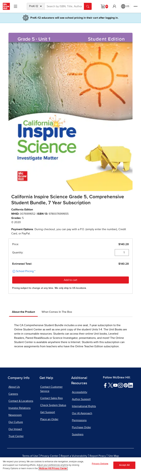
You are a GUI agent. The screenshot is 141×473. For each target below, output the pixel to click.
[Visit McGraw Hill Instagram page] (120, 385)
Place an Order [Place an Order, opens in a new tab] (49, 419)
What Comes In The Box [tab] (57, 311)
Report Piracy (98, 456)
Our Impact (15, 429)
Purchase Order (81, 427)
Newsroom (15, 415)
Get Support (47, 412)
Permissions (79, 420)
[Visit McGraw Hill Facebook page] (105, 385)
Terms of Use (30, 456)
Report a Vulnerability (74, 456)
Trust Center (16, 436)
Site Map (113, 456)
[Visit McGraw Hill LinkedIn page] (130, 385)
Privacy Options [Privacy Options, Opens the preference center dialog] (100, 464)
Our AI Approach (82, 413)
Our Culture (15, 422)
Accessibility (79, 392)
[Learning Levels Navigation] (15, 6)
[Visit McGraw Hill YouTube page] (115, 385)
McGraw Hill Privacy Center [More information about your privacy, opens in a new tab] (53, 469)
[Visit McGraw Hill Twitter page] (110, 385)
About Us (14, 386)
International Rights (84, 406)
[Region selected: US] (125, 6)
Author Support (81, 399)
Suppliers (77, 434)
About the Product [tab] (23, 311)
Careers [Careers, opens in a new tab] (13, 394)
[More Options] (135, 6)
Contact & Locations (20, 401)
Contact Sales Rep (51, 398)
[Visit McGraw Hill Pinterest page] (125, 385)
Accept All (124, 465)
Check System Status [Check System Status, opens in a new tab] (53, 405)
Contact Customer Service (51, 389)
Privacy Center (49, 456)
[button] (114, 6)
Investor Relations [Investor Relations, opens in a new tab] (19, 408)
